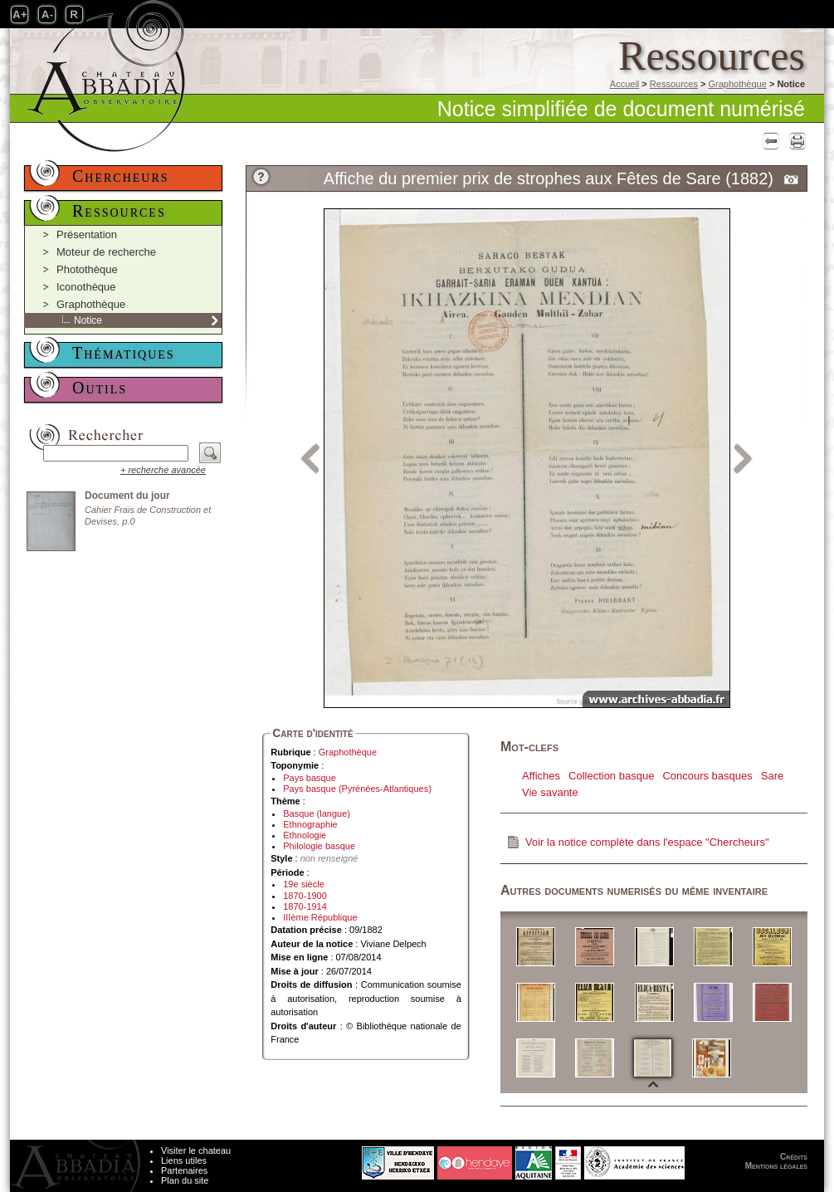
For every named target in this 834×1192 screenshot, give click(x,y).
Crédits (793, 1156)
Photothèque (87, 269)
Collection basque (611, 775)
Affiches (541, 775)
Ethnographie (310, 824)
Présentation (86, 234)
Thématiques (123, 353)
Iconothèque (86, 287)
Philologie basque (319, 846)
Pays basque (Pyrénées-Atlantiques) (357, 789)
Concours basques (707, 775)
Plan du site (184, 1180)
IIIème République (320, 917)
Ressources (674, 84)
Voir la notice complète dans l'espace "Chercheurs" (647, 842)
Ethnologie (304, 835)
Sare (772, 775)
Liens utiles (184, 1160)
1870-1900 (305, 896)
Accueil (624, 84)
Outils (99, 388)
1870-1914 (305, 906)
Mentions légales (776, 1165)
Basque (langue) (316, 813)
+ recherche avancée (163, 470)
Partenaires (184, 1170)
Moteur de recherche (106, 252)
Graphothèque (737, 84)
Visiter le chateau (196, 1150)
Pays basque (309, 778)
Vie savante (550, 792)
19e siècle (303, 884)
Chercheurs (120, 176)
